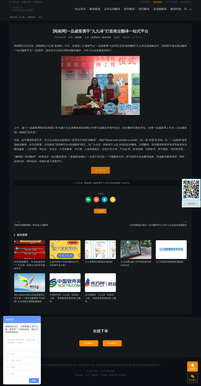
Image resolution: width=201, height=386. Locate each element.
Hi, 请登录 (14, 4)
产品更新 (145, 4)
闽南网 (78, 40)
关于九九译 (171, 4)
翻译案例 (94, 11)
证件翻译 (112, 346)
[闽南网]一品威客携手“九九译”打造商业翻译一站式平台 (100, 34)
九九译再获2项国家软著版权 (99, 265)
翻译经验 (175, 11)
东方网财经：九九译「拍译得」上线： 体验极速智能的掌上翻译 (100, 301)
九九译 (21, 20)
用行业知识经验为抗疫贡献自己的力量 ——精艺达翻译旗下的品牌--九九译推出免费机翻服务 (29, 301)
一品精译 (100, 214)
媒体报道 (157, 4)
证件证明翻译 (112, 11)
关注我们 (185, 4)
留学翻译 (129, 11)
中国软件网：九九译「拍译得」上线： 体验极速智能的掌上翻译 (65, 301)
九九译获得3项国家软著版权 (169, 265)
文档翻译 (88, 346)
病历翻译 (143, 11)
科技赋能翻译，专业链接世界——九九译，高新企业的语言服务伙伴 (29, 268)
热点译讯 (79, 11)
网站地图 (110, 374)
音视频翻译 (159, 11)
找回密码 (37, 4)
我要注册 (26, 4)
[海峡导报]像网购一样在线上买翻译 (31, 228)
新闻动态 (31, 20)
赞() (137, 40)
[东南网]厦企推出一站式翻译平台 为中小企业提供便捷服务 (158, 228)
